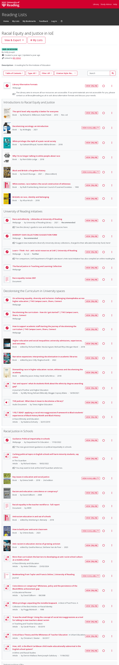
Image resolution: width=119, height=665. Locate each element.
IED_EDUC (17, 58)
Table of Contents (13, 73)
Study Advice (106, 4)
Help (115, 4)
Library (96, 4)
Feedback (43, 21)
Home (6, 21)
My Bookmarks (29, 21)
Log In (54, 21)
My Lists (15, 21)
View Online (91, 86)
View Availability (90, 127)
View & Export (13, 40)
